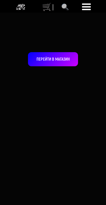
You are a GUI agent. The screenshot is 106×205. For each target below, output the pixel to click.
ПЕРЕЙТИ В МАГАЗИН (53, 58)
